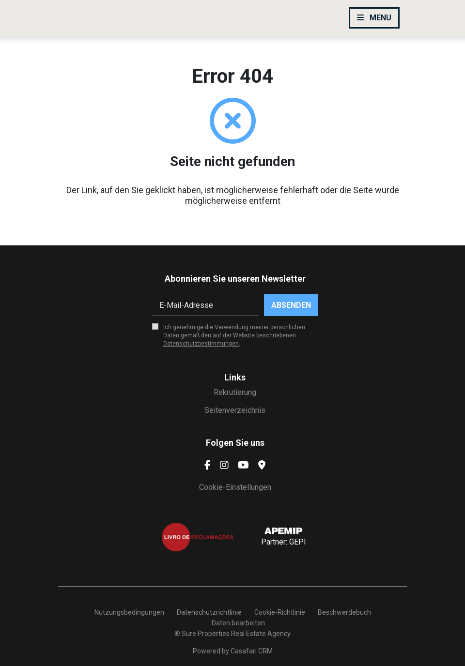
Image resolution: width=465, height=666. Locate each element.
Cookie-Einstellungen (235, 487)
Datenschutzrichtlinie (209, 612)
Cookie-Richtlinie (279, 612)
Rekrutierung (235, 392)
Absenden (291, 305)
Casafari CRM (252, 651)
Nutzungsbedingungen (129, 612)
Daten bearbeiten (238, 623)
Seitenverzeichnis (234, 410)
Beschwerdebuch (344, 612)
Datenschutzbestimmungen (201, 343)
